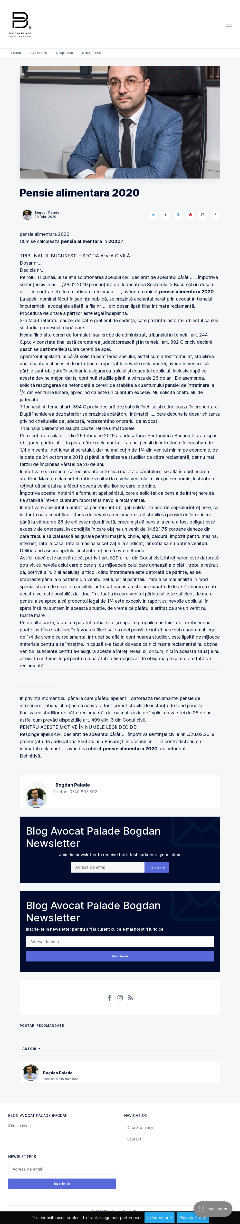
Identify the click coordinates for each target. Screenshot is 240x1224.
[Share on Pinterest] (190, 215)
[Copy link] (215, 215)
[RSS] (130, 998)
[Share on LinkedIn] (178, 215)
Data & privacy (140, 1127)
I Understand (159, 1217)
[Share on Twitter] (153, 215)
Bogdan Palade (72, 785)
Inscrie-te (157, 867)
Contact (134, 1139)
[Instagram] (120, 998)
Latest (16, 53)
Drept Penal (92, 53)
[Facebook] (110, 998)
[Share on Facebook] (166, 215)
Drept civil (64, 53)
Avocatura (38, 53)
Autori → (31, 1049)
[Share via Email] (203, 215)
